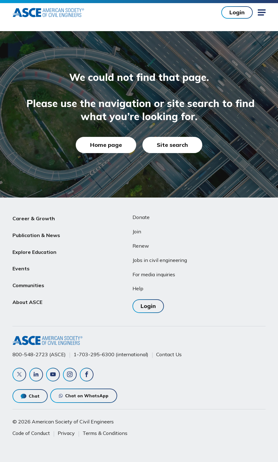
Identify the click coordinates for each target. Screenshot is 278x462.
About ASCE (27, 292)
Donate (141, 217)
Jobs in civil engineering (159, 260)
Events (21, 262)
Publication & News (36, 232)
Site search (172, 144)
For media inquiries (153, 274)
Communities (28, 277)
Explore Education (34, 247)
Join (136, 231)
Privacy (66, 433)
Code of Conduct (31, 433)
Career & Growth (33, 217)
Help (137, 288)
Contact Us (169, 354)
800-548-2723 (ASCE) (39, 354)
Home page (106, 144)
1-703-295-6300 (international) (111, 354)
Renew (140, 246)
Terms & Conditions (105, 433)
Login (237, 12)
